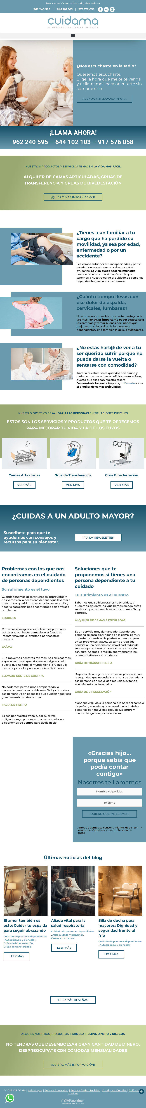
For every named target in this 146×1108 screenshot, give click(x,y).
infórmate (128, 383)
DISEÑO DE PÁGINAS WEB (73, 1104)
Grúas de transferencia (18, 946)
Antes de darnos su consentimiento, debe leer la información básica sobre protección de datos (107, 830)
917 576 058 (86, 9)
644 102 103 (65, 9)
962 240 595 (41, 9)
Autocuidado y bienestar (20, 940)
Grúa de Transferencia (73, 475)
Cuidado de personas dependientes (25, 936)
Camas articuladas (62, 938)
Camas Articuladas (24, 475)
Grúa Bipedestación (121, 475)
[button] (73, 36)
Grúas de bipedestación (18, 943)
